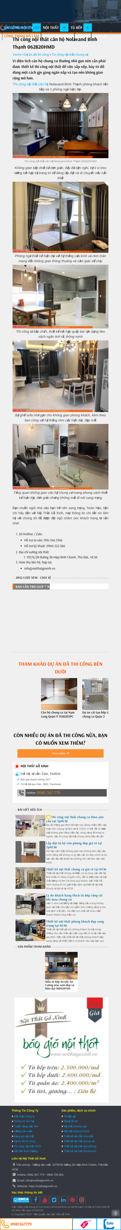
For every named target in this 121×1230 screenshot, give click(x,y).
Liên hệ (82, 36)
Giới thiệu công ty (24, 1116)
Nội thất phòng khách (76, 1131)
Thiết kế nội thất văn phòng (80, 1146)
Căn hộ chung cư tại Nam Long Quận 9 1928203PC (58, 714)
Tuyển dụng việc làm (26, 1126)
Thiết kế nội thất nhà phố (78, 1136)
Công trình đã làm (21, 36)
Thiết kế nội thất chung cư (79, 1141)
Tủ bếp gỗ (79, 27)
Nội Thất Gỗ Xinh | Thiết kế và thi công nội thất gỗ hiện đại (20, 28)
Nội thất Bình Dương (26, 1151)
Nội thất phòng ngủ (75, 1126)
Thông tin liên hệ (24, 1121)
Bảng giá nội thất (24, 1136)
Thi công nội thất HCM (27, 1146)
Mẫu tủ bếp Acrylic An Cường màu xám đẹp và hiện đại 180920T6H (59, 985)
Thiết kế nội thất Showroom (80, 1151)
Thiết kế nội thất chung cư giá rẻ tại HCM (76, 869)
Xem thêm (58, 753)
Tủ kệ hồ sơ (70, 1121)
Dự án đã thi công (24, 1141)
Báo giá (100, 36)
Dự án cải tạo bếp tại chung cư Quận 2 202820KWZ (96, 716)
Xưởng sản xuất (58, 36)
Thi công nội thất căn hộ (31, 84)
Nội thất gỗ (54, 27)
